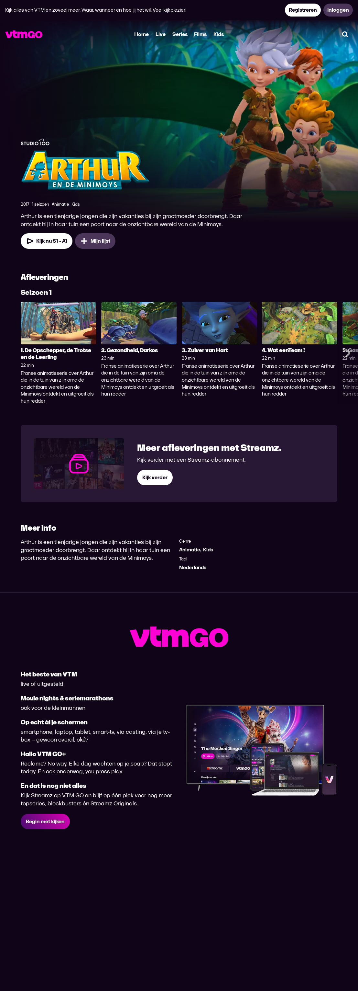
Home (141, 34)
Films (200, 34)
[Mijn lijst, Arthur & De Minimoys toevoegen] (95, 241)
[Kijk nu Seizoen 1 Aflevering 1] (46, 241)
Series (180, 34)
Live (161, 34)
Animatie (189, 550)
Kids (218, 34)
